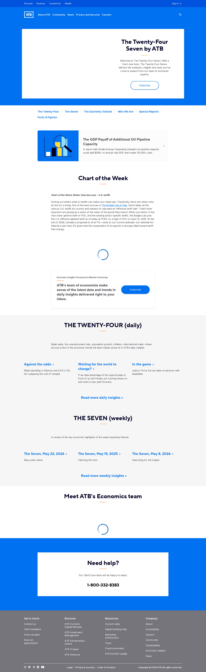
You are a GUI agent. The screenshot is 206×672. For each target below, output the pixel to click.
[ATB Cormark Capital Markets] (73, 626)
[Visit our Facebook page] (29, 667)
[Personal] (27, 3)
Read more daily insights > (102, 397)
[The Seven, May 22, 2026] (44, 454)
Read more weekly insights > (104, 476)
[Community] (58, 15)
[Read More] (103, 145)
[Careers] (106, 15)
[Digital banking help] (116, 629)
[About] (149, 624)
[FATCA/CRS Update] (116, 653)
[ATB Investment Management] (73, 634)
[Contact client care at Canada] (103, 585)
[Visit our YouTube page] (42, 667)
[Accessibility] (152, 629)
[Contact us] (30, 624)
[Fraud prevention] (114, 648)
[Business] (41, 3)
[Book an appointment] (31, 641)
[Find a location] (32, 634)
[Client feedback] (32, 629)
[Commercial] (55, 3)
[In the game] (141, 364)
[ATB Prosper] (72, 649)
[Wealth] (68, 3)
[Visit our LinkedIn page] (38, 667)
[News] (71, 15)
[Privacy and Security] (88, 15)
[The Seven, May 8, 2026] (151, 454)
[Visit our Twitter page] (34, 667)
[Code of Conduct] (106, 667)
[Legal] (70, 667)
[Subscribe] (144, 85)
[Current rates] (112, 624)
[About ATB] (44, 15)
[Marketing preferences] (112, 636)
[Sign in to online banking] (178, 3)
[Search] (182, 15)
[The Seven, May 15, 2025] (98, 454)
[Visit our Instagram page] (25, 667)
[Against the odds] (37, 364)
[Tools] (108, 643)
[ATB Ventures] (72, 654)
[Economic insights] (155, 650)
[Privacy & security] (85, 667)
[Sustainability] (153, 645)
